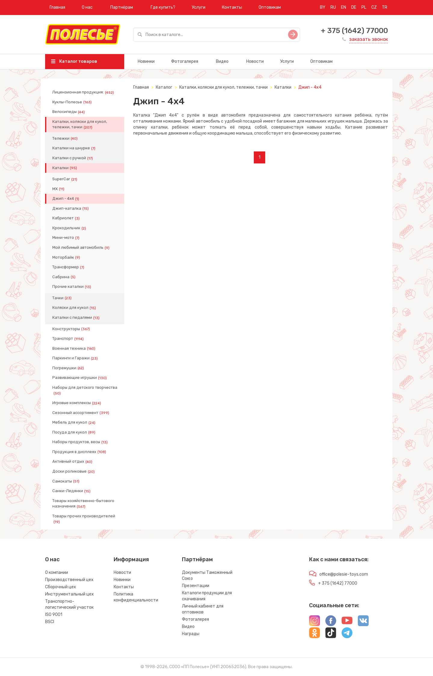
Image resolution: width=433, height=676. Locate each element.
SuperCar (65, 179)
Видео (222, 61)
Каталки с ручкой (73, 158)
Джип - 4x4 (66, 198)
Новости (255, 61)
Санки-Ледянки (72, 491)
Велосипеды (69, 111)
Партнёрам (121, 7)
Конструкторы (71, 329)
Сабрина (64, 277)
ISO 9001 (53, 614)
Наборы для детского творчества (84, 390)
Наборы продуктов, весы (80, 442)
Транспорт (68, 338)
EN (343, 7)
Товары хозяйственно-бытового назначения (83, 503)
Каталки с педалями (76, 317)
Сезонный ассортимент (81, 412)
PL (363, 7)
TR (384, 7)
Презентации (195, 585)
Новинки (146, 61)
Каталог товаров (74, 61)
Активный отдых (73, 461)
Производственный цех (69, 579)
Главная (57, 7)
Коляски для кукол (74, 307)
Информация (131, 559)
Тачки (62, 298)
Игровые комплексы (77, 402)
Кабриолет (66, 218)
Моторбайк (66, 257)
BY (322, 7)
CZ (374, 7)
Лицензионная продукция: (83, 92)
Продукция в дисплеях (79, 451)
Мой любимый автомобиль (81, 247)
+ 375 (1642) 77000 (354, 30)
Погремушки (68, 368)
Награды (190, 633)
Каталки (65, 168)
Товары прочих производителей (83, 519)
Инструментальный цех (69, 594)
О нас (87, 7)
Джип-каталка (71, 208)
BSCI (49, 621)
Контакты (232, 7)
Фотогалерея (184, 61)
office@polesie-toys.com (343, 574)
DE (353, 7)
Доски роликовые (74, 471)
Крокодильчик (69, 228)
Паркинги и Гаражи (75, 358)
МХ (59, 189)
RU (333, 7)
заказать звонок (368, 39)
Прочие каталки (72, 286)
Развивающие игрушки (80, 377)
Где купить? (163, 7)
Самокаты (66, 481)
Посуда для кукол (74, 432)
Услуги (198, 7)
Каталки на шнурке (74, 148)
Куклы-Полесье (72, 102)
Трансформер (68, 267)
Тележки (65, 138)
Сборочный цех (60, 586)
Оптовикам (270, 7)
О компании (56, 572)
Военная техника (74, 348)
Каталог (164, 87)
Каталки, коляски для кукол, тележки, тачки (79, 124)
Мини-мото (66, 237)
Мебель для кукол (74, 422)
